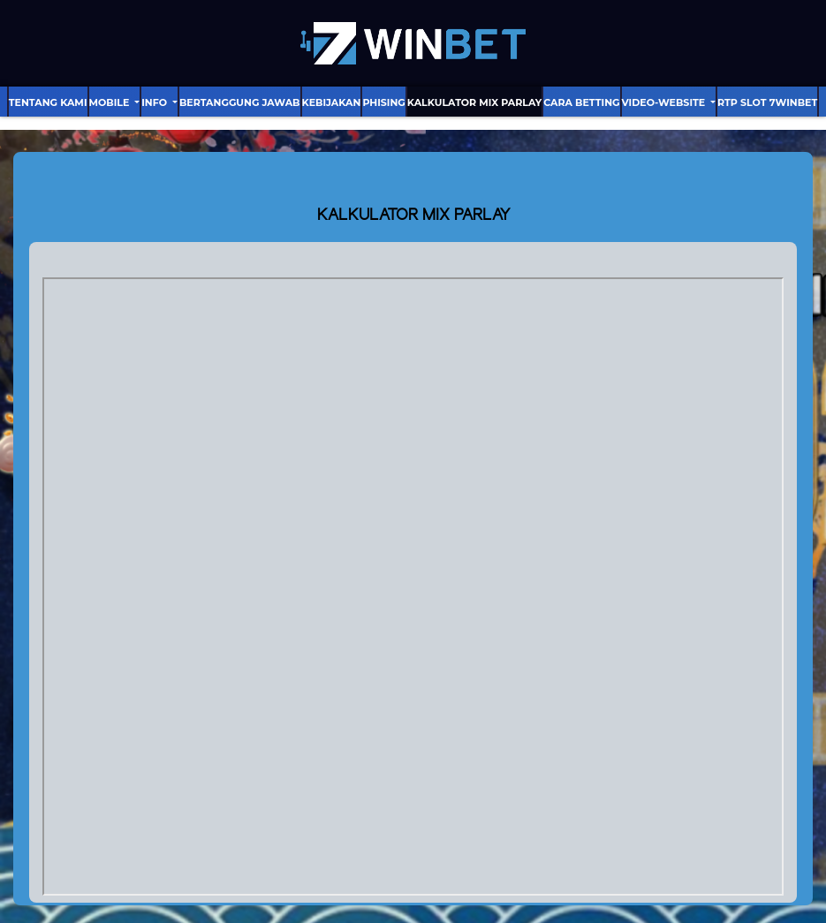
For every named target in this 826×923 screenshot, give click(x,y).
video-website (665, 102)
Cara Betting (581, 102)
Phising (383, 102)
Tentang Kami (48, 102)
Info (155, 102)
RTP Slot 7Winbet (767, 102)
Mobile (111, 102)
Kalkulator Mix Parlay (474, 102)
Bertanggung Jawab (239, 102)
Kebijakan (331, 102)
